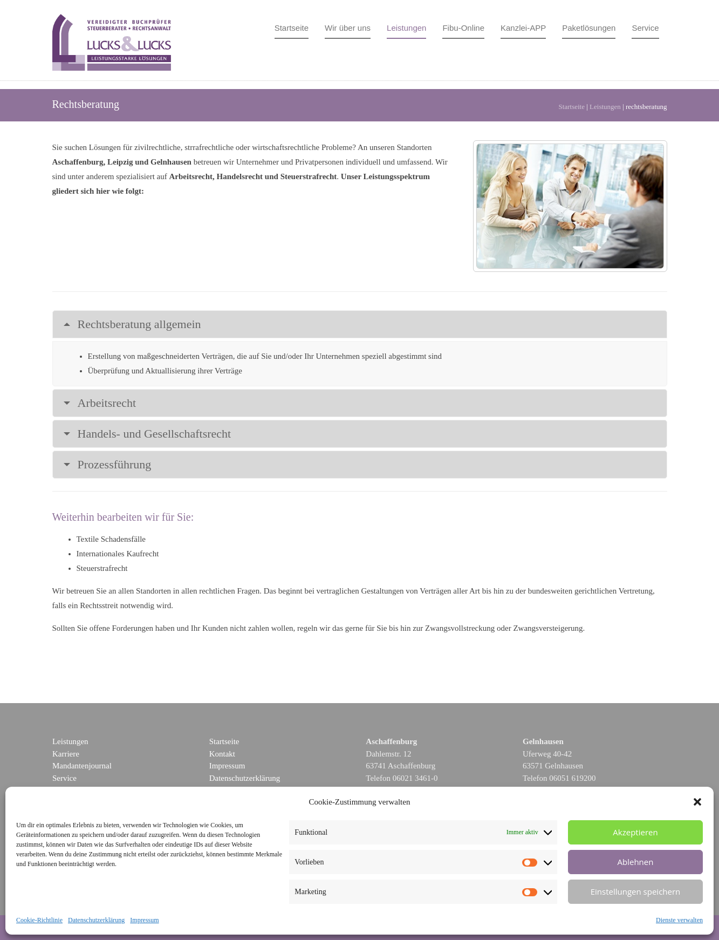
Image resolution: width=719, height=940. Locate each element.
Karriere (65, 754)
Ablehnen (636, 861)
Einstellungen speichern (636, 891)
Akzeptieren (635, 832)
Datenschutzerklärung (96, 920)
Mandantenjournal (82, 765)
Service (645, 27)
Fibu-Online (463, 27)
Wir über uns (348, 27)
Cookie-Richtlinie (39, 920)
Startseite (292, 27)
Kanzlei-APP (523, 27)
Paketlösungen (588, 27)
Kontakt (222, 754)
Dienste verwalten (679, 920)
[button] (697, 801)
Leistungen (406, 27)
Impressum (144, 920)
